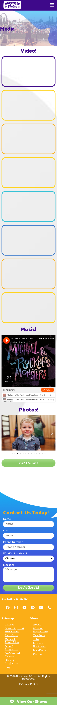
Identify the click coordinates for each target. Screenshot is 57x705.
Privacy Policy (28, 684)
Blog (7, 667)
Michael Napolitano (40, 630)
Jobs (36, 639)
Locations (39, 650)
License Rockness (39, 645)
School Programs (11, 648)
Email (6, 530)
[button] (5, 433)
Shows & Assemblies (12, 641)
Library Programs (11, 662)
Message (8, 565)
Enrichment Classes (12, 655)
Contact (38, 654)
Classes (9, 624)
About (37, 624)
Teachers (39, 635)
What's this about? (15, 553)
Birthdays (11, 635)
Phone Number (13, 542)
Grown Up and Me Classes (14, 630)
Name (7, 519)
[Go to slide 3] (17, 453)
